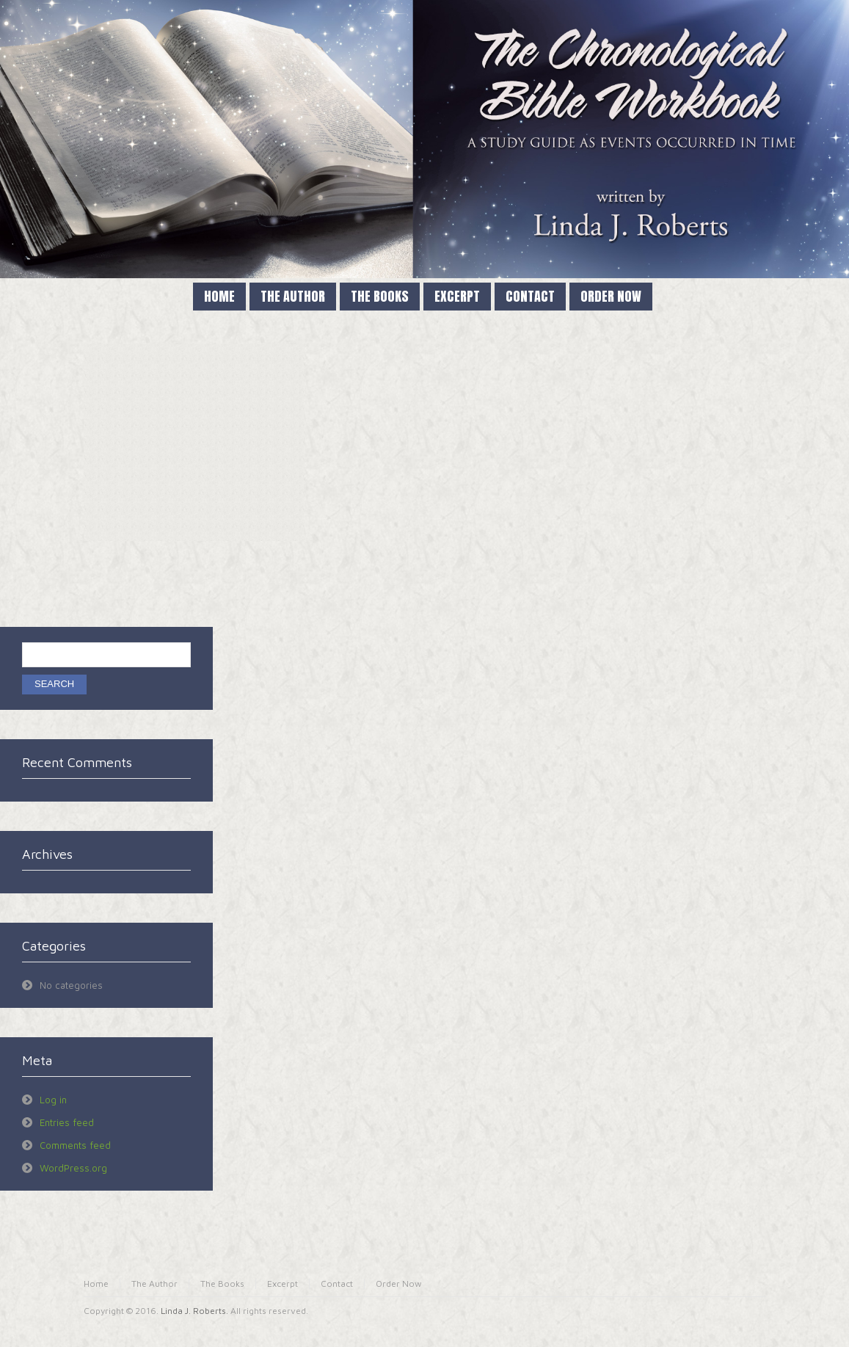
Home (96, 1283)
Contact (337, 1283)
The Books (222, 1283)
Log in (53, 1099)
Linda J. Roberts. (194, 1310)
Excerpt (282, 1283)
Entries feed (67, 1122)
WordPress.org (73, 1168)
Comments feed (75, 1145)
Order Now (399, 1283)
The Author (154, 1283)
